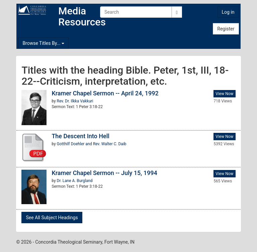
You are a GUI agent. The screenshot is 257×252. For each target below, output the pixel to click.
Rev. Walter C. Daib (109, 144)
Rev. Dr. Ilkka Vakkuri (75, 101)
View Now (224, 93)
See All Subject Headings (52, 217)
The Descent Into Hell (80, 136)
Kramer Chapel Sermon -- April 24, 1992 (105, 93)
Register (225, 28)
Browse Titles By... (43, 43)
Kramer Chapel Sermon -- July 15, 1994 (104, 172)
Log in (228, 12)
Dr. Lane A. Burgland (75, 180)
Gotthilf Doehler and (75, 144)
